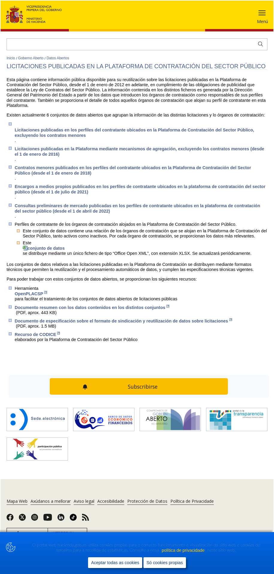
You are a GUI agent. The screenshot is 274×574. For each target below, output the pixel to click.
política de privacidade (184, 550)
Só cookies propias (164, 562)
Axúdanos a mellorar (51, 501)
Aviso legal (84, 501)
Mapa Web (17, 501)
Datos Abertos (57, 58)
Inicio (11, 58)
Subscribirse (143, 386)
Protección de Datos (147, 501)
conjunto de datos (44, 248)
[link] (10, 519)
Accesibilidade (110, 501)
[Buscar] (137, 44)
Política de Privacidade (192, 501)
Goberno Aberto (31, 58)
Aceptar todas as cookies (115, 562)
